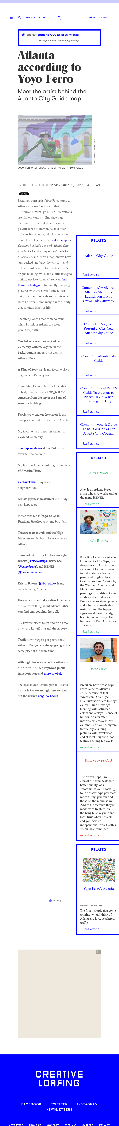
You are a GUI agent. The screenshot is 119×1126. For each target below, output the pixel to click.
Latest (42, 18)
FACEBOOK (31, 1104)
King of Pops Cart (98, 760)
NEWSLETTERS (59, 1109)
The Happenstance (30, 448)
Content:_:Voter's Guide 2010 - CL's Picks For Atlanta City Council (98, 428)
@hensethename (30, 572)
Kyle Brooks (98, 540)
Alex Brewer (98, 473)
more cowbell (53, 673)
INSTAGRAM (87, 1104)
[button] (98, 952)
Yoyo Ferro (98, 668)
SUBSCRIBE (104, 18)
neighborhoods (48, 696)
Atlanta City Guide (98, 255)
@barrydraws (27, 566)
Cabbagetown (27, 482)
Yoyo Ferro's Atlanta (98, 888)
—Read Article (89, 274)
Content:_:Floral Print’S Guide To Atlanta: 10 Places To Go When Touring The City (98, 394)
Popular (30, 18)
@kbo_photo (47, 583)
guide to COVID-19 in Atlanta (58, 34)
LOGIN (92, 18)
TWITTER (59, 1104)
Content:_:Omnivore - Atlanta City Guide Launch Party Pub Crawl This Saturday (98, 294)
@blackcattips (38, 561)
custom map (59, 240)
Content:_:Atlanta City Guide (98, 358)
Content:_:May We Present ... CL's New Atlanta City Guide (99, 328)
